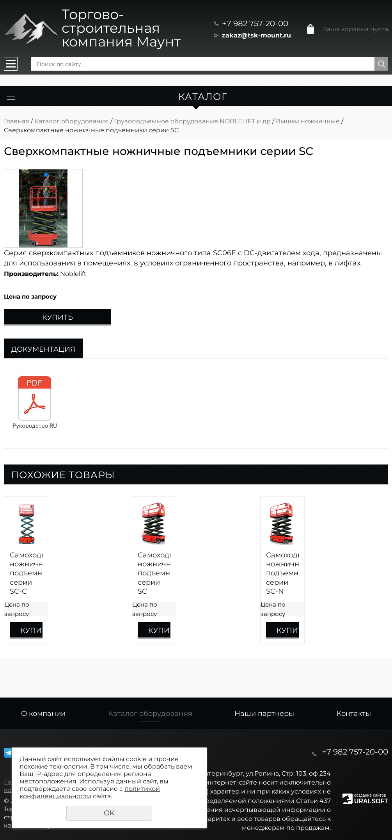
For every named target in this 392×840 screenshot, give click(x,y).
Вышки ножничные (308, 121)
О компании (43, 713)
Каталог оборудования (72, 121)
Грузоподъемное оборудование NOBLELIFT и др (192, 121)
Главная (16, 121)
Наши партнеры (264, 713)
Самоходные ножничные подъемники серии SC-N (282, 573)
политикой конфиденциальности (90, 792)
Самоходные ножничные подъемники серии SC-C (26, 573)
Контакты (354, 713)
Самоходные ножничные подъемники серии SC (154, 573)
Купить (57, 317)
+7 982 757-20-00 (255, 23)
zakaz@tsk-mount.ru (256, 35)
